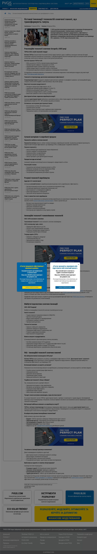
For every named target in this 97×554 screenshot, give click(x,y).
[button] (43, 8)
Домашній (6, 534)
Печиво (42, 540)
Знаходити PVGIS (64, 537)
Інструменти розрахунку (29, 537)
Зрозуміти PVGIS (64, 540)
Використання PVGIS (65, 543)
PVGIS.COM (25, 540)
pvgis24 (93, 3)
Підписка (6, 543)
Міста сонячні (44, 534)
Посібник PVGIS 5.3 (28, 534)
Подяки (42, 543)
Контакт (79, 540)
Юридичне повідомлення (48, 537)
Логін (87, 3)
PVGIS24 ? (6, 537)
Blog (9, 13)
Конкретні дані (82, 537)
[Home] (5, 13)
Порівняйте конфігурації (84, 534)
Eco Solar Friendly (27, 543)
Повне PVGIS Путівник (66, 534)
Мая (78, 543)
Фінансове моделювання (64, 518)
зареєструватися (78, 3)
